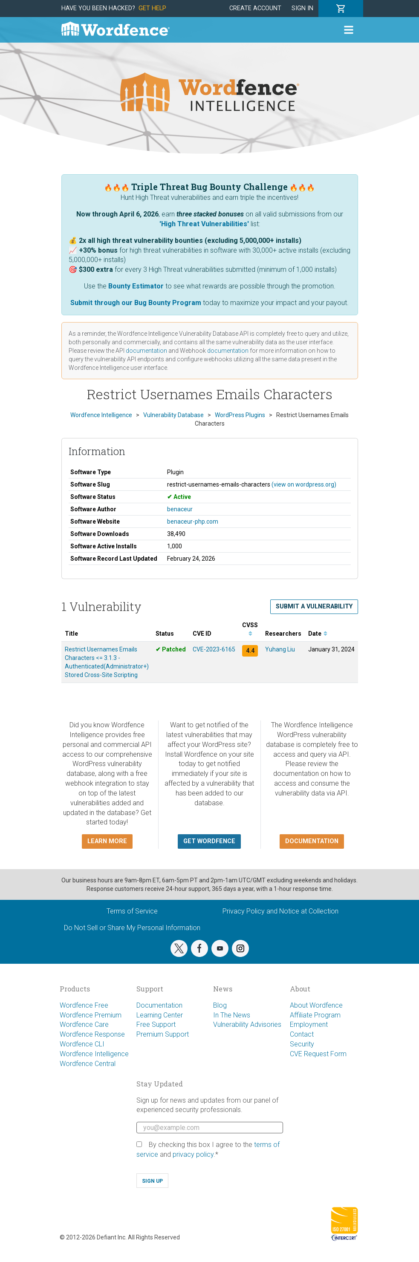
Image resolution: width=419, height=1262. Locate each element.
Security (302, 1044)
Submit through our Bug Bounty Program (135, 303)
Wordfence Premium (90, 1015)
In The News (231, 1015)
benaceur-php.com (192, 521)
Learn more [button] (107, 841)
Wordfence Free (84, 1005)
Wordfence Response (92, 1034)
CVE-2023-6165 (214, 649)
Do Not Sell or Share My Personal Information (132, 928)
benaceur (180, 509)
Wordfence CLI (82, 1044)
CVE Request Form (318, 1054)
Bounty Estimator (136, 286)
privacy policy (193, 1154)
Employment (309, 1024)
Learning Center (159, 1015)
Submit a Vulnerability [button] (314, 606)
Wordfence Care (84, 1024)
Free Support (156, 1024)
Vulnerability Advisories (247, 1024)
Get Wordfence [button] (209, 841)
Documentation (159, 1005)
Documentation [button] (311, 841)
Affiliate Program (315, 1015)
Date (317, 633)
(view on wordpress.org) (304, 484)
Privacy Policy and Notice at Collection (280, 911)
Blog (220, 1005)
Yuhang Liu (280, 649)
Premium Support (162, 1034)
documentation (146, 350)
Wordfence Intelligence (94, 1054)
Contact (302, 1034)
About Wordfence (316, 1005)
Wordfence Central (88, 1064)
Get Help (152, 8)
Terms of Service (132, 911)
